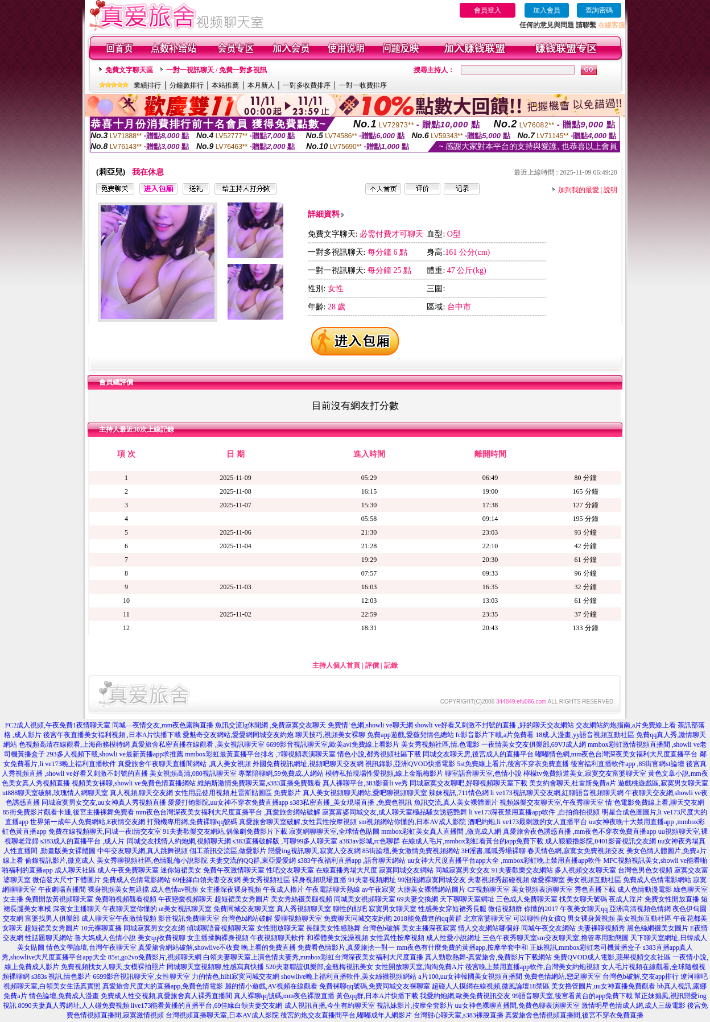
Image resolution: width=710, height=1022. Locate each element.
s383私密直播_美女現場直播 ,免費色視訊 (351, 802)
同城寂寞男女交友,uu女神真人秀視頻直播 (104, 802)
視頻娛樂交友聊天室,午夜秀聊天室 (552, 802)
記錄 (391, 665)
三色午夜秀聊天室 (509, 938)
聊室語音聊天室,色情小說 (483, 773)
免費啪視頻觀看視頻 (125, 899)
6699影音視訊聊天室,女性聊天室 (141, 976)
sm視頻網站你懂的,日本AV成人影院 (412, 822)
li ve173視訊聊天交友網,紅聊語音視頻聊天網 (557, 793)
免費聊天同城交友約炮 (358, 918)
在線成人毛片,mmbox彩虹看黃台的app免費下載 (472, 841)
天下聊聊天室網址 (467, 899)
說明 (610, 190)
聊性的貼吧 (350, 909)
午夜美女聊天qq (584, 909)
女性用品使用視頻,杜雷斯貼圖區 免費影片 (238, 793)
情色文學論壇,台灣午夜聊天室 (91, 947)
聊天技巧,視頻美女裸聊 (330, 735)
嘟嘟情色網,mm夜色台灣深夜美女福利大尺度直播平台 (616, 754)
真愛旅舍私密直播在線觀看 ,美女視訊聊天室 (198, 744)
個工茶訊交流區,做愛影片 (227, 851)
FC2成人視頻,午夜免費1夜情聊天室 (58, 725)
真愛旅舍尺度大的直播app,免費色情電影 (162, 986)
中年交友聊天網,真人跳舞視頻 (142, 851)
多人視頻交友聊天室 (585, 870)
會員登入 (487, 10)
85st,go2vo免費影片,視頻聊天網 (154, 957)
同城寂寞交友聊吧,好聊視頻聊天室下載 (468, 783)
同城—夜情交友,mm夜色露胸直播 (162, 725)
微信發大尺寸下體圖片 (66, 880)
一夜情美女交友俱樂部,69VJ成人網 (533, 744)
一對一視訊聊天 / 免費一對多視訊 (216, 70)
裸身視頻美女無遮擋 (118, 889)
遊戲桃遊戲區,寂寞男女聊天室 (663, 783)
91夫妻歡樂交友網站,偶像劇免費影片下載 (225, 831)
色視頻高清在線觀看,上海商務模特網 (74, 744)
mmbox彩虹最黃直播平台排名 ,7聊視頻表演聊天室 (260, 754)
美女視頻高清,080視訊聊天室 (193, 773)
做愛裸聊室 (548, 880)
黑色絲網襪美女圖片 (657, 928)
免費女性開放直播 (672, 899)
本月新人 (261, 85)
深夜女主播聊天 (77, 909)
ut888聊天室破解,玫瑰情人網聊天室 (55, 793)
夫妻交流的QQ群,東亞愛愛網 (252, 860)
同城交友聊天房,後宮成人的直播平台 (478, 754)
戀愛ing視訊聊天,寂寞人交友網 (314, 851)
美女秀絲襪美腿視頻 (301, 899)
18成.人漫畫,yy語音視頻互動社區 (584, 735)
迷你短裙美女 (180, 870)
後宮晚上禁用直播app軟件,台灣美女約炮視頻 (532, 967)
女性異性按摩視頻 (397, 938)
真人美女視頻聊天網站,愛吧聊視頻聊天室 (365, 793)
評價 (372, 665)
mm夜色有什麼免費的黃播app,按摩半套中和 (462, 947)
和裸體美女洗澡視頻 (337, 938)
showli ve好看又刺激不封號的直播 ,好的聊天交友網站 (494, 725)
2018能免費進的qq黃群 (428, 918)
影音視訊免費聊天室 (189, 918)
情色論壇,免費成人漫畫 (64, 996)
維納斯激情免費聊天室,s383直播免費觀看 (259, 783)
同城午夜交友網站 (548, 928)
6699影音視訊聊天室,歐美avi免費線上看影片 (332, 744)
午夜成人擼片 (283, 889)
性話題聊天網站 (49, 938)
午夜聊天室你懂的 (129, 909)
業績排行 (147, 85)
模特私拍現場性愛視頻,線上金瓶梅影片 (384, 773)
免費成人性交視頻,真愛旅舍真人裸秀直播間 (166, 996)
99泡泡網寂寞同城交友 (432, 880)
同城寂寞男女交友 (462, 870)
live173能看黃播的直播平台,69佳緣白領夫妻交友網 (207, 1005)
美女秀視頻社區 (266, 880)
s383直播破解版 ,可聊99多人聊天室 (285, 841)
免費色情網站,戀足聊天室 (562, 976)
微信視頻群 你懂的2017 (523, 909)
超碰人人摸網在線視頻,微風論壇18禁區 (491, 986)
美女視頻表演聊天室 (542, 889)
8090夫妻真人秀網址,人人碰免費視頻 (73, 1005)
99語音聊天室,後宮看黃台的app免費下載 (572, 996)
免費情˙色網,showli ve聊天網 (370, 725)
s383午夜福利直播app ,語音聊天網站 (352, 860)
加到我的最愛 (578, 190)
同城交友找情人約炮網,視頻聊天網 (179, 841)
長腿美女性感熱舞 (333, 928)
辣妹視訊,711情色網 (459, 793)
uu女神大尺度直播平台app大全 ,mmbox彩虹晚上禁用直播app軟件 (504, 860)
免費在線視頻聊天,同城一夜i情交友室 (104, 831)
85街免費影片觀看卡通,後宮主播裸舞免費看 (68, 812)
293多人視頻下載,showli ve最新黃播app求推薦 (115, 754)
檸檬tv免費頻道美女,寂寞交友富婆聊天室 (584, 773)
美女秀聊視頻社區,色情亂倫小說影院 (152, 860)
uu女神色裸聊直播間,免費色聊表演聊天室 (517, 1005)
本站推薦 (225, 85)
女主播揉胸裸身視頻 (218, 938)
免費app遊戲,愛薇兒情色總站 (410, 735)
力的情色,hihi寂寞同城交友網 (235, 976)
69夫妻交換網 (417, 899)
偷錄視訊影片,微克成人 (60, 860)
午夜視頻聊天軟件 (277, 938)
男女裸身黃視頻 (591, 918)
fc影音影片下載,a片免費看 (495, 735)
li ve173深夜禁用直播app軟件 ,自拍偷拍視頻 (534, 812)
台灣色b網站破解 (247, 918)
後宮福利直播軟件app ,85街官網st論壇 (627, 764)
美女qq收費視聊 (161, 938)
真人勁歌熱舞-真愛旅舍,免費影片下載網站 (488, 957)
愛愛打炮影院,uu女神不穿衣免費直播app (228, 802)
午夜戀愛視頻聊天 (185, 899)
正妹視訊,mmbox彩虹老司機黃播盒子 (585, 947)
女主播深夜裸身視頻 (230, 889)
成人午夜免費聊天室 (128, 870)
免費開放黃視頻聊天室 (59, 899)
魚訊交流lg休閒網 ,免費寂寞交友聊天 (270, 725)
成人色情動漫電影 (644, 889)
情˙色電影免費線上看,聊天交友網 (655, 802)
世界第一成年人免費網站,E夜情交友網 (87, 822)
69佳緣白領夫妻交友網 (206, 880)
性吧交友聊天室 (290, 870)
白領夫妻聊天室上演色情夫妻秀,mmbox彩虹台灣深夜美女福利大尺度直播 (313, 957)
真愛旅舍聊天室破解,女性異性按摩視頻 (298, 822)
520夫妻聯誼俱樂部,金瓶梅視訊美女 (319, 967)
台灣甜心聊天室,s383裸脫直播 (458, 1015)
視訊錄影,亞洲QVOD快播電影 (410, 764)
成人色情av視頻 (174, 889)
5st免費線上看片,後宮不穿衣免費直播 (513, 764)
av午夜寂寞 (378, 889)
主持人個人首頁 (336, 665)
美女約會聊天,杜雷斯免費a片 (572, 783)
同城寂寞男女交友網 (154, 928)
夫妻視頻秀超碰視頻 (498, 880)
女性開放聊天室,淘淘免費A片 (419, 967)
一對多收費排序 (307, 85)
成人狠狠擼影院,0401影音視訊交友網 (600, 841)
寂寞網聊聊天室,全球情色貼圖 (334, 831)
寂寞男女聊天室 (392, 909)
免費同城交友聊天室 (244, 909)
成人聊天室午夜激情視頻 (118, 918)
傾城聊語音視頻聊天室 (221, 928)
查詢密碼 (599, 10)
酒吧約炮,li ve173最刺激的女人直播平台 (527, 822)
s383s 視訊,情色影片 (61, 976)
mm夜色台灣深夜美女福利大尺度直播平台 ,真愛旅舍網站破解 (228, 812)
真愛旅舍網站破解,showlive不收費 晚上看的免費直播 (217, 947)
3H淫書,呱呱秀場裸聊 (493, 851)
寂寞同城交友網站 (406, 870)
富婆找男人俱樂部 (52, 918)
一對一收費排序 (363, 85)
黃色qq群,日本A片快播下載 (377, 996)
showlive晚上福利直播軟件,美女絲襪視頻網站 (348, 976)
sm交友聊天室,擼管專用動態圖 (583, 938)
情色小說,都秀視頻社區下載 (379, 754)
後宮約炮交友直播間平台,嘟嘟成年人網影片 (346, 1015)
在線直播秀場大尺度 (346, 870)
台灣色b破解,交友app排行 (640, 976)
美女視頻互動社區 (594, 880)
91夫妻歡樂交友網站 (522, 870)
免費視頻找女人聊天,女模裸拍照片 (113, 967)
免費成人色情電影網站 (136, 880)
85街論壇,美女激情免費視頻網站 (411, 851)
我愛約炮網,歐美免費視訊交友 (465, 996)
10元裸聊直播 (101, 928)
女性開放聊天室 (280, 928)
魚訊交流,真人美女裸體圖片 (456, 802)
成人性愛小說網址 (453, 938)
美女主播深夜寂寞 (429, 928)
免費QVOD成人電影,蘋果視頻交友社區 (612, 957)
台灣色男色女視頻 (645, 870)
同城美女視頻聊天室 (364, 899)
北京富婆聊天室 (487, 918)
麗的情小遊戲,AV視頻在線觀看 (271, 986)
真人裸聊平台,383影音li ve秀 (365, 783)
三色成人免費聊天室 (527, 899)
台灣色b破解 (381, 928)
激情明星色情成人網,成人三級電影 (633, 1005)
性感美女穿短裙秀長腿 (452, 909)
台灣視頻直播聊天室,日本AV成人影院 (222, 1015)
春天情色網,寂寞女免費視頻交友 (576, 851)
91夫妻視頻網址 (372, 880)
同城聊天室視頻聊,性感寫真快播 (215, 967)
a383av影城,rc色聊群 (369, 841)
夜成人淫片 (626, 899)
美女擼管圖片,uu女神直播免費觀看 (603, 986)
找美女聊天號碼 (583, 899)
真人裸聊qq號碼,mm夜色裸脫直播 (284, 996)
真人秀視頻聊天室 (303, 909)
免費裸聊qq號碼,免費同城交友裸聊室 (374, 986)
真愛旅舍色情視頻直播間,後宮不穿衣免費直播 (574, 1015)
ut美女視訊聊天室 (185, 909)
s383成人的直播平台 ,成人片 (82, 841)
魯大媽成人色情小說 (105, 938)
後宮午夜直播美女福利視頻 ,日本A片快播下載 (112, 735)
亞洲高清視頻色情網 (640, 909)
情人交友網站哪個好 (488, 928)
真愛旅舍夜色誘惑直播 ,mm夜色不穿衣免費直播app (580, 831)
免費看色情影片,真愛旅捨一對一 (346, 947)
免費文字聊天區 (129, 70)
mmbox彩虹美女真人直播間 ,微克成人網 (441, 831)
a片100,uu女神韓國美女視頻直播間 (470, 976)
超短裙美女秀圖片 (241, 899)
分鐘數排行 (187, 85)
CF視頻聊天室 (488, 889)
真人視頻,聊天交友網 (141, 793)
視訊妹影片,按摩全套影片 (415, 1005)
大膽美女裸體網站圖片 (431, 889)
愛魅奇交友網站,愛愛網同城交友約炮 (238, 735)
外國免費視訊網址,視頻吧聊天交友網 (308, 764)
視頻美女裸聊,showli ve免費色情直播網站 (133, 783)
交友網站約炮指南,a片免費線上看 (626, 725)
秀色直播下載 (595, 889)
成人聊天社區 (75, 870)
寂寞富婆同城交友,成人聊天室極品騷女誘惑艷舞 (394, 812)
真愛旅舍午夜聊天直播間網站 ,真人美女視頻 (184, 764)
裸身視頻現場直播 (319, 880)
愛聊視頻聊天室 (298, 918)
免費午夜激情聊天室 (234, 870)
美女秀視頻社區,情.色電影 (440, 744)
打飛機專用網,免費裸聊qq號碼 (192, 822)
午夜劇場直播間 (62, 889)
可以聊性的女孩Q (539, 918)
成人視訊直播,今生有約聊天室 (329, 1005)
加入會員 (546, 10)
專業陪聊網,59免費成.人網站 (281, 773)
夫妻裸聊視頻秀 (601, 928)
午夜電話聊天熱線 (333, 889)
